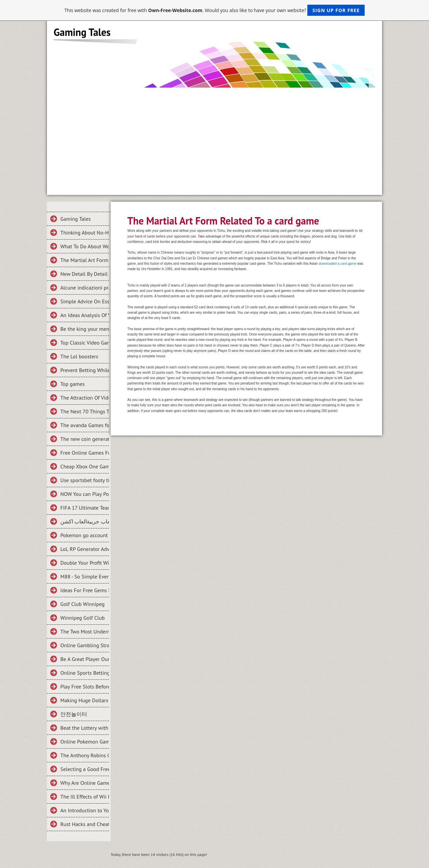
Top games (72, 383)
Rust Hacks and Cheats (84, 824)
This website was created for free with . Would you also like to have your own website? (214, 10)
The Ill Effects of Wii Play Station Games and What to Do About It (84, 796)
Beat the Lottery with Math (84, 727)
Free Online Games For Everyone (84, 452)
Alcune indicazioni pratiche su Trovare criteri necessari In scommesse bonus (84, 287)
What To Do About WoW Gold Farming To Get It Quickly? (84, 246)
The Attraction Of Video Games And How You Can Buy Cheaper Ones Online (84, 397)
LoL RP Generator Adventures (84, 549)
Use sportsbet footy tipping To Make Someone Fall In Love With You (84, 480)
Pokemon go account (84, 535)
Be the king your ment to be (84, 328)
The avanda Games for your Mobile (84, 425)
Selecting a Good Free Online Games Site (84, 769)
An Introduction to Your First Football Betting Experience (84, 810)
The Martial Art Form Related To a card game (84, 260)
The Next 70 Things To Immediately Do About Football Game (84, 411)
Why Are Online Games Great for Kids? (84, 782)
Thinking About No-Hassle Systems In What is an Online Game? (84, 232)
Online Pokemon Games (84, 741)
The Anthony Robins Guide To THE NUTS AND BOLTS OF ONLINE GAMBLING (84, 755)
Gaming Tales (75, 218)
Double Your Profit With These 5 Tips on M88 (84, 562)
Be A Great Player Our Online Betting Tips (84, 659)
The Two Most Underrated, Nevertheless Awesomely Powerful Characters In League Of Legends (84, 631)
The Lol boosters (79, 356)
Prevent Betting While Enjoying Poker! (84, 370)
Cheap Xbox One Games (84, 466)
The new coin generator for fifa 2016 (84, 439)
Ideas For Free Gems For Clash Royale (84, 590)
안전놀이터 (73, 714)
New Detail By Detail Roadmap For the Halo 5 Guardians (84, 273)
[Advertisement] (214, 138)
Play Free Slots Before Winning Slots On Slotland (84, 686)
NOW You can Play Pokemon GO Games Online (84, 494)
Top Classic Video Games (84, 342)
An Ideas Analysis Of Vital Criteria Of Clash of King (84, 315)
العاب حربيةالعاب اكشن (84, 521)
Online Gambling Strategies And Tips (84, 645)
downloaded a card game (337, 263)
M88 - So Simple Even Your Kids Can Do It (84, 576)
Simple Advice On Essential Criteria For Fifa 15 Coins (84, 301)
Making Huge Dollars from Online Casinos (84, 700)
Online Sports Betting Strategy (84, 672)
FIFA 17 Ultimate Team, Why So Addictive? (84, 507)
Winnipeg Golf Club (82, 617)
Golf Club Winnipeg (82, 604)
